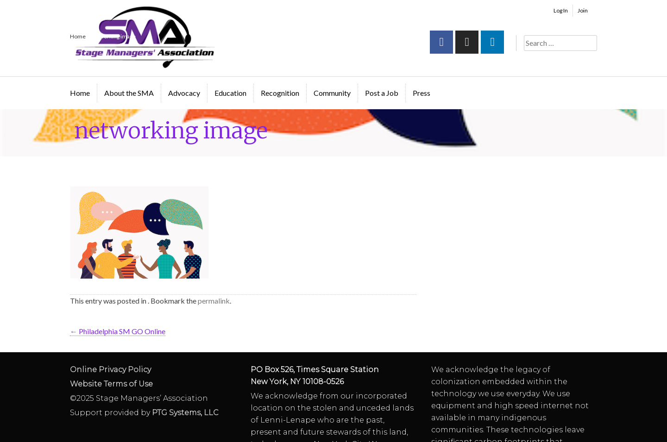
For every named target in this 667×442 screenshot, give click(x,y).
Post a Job (381, 92)
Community (332, 92)
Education (230, 92)
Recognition (280, 92)
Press (421, 92)
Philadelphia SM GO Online (117, 331)
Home (80, 92)
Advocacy (184, 92)
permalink (214, 300)
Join (583, 10)
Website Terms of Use (111, 384)
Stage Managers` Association (144, 37)
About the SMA (129, 92)
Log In (561, 10)
